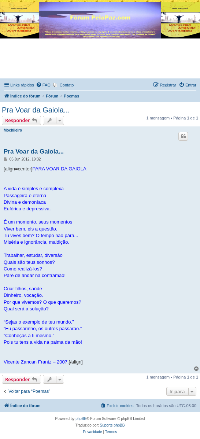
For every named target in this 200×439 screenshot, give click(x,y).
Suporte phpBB (112, 425)
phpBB (80, 419)
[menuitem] (43, 85)
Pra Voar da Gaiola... (36, 110)
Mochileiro (13, 130)
